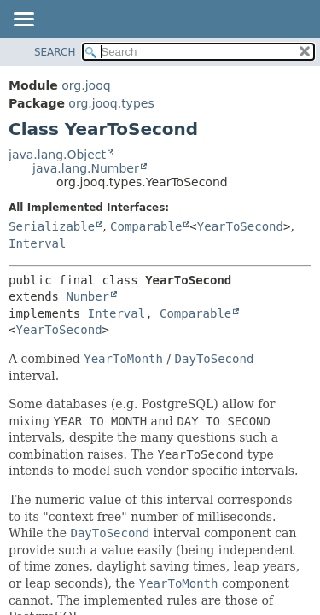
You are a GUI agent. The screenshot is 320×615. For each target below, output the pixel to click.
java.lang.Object (57, 154)
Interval (37, 243)
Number (87, 296)
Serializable (52, 226)
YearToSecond (240, 226)
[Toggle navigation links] (23, 20)
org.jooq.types (111, 103)
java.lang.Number (85, 168)
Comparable (146, 226)
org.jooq (85, 85)
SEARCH (55, 52)
